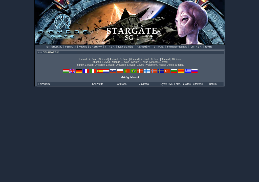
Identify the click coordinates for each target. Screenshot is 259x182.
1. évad (83, 59)
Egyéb (140, 64)
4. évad (114, 59)
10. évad (176, 59)
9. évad (165, 59)
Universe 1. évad (104, 64)
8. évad (155, 59)
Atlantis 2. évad (120, 62)
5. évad (124, 59)
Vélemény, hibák (155, 64)
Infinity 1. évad (84, 64)
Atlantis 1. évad (101, 62)
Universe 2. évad (125, 64)
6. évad (134, 59)
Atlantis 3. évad (139, 62)
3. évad (103, 59)
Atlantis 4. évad (158, 62)
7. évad (145, 59)
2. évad (93, 59)
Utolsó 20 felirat (175, 64)
